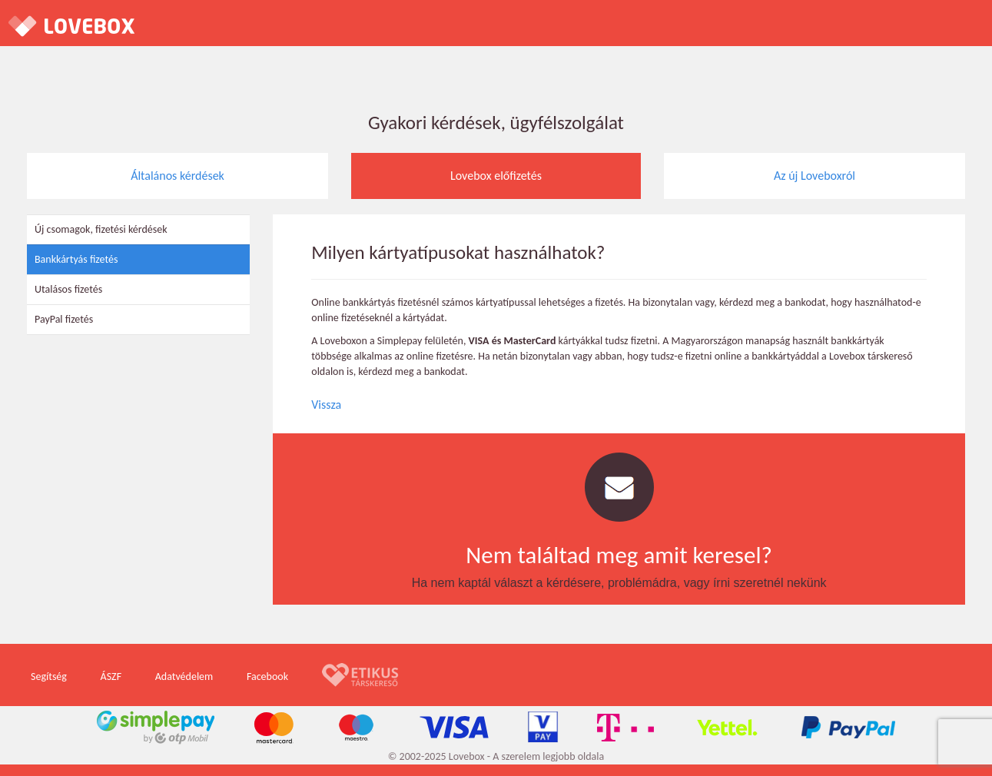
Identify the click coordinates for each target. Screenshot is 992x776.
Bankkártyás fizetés (76, 259)
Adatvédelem (184, 676)
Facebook (267, 676)
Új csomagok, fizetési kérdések (101, 229)
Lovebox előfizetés (496, 175)
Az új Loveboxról (814, 175)
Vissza (326, 404)
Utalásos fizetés (68, 289)
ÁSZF (111, 676)
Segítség (49, 676)
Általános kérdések (177, 175)
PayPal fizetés (64, 319)
